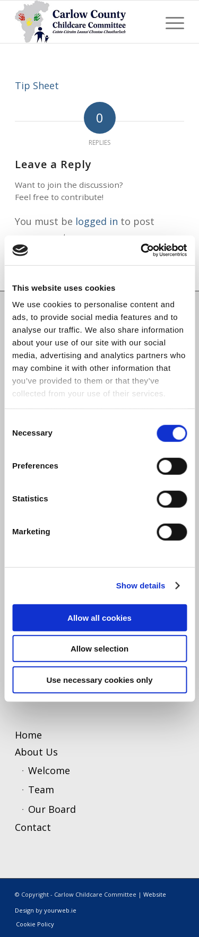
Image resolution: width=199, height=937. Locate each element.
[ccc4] (82, 22)
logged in (96, 221)
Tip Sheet (37, 85)
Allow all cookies (99, 617)
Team (41, 789)
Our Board (52, 809)
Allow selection (99, 648)
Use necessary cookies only (99, 679)
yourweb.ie (60, 910)
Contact (33, 827)
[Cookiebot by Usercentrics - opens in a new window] (142, 250)
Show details (141, 585)
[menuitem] (169, 22)
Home (28, 734)
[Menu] (169, 22)
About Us (36, 751)
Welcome (49, 770)
